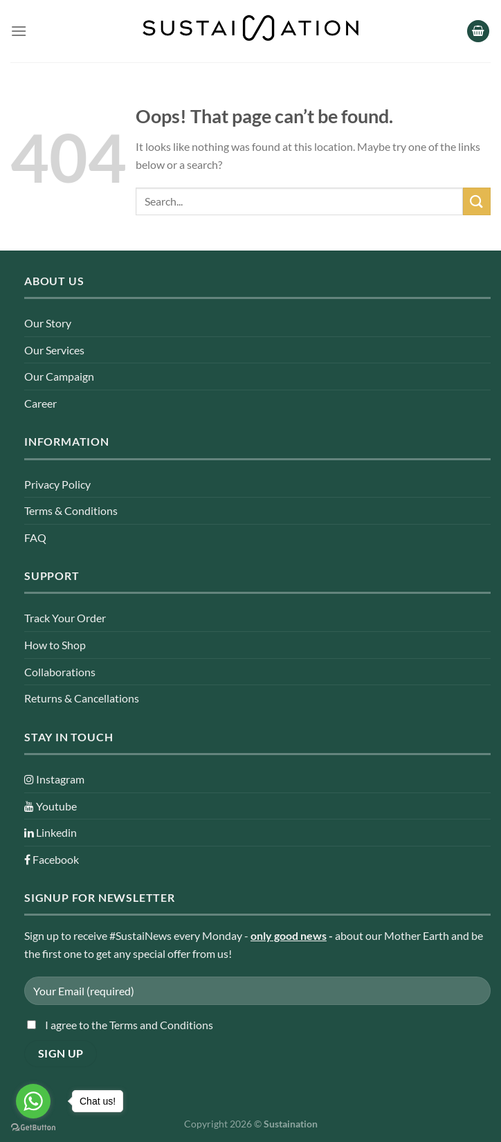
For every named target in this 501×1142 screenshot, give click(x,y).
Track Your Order (65, 617)
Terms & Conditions (71, 510)
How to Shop (55, 644)
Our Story (47, 322)
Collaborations (59, 671)
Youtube (50, 806)
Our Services (54, 349)
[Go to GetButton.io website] (33, 1127)
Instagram (54, 779)
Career (40, 403)
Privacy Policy (57, 484)
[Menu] (18, 31)
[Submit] (477, 201)
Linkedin (50, 832)
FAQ (35, 537)
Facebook (51, 859)
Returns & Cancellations (81, 698)
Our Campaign (59, 376)
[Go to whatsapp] (33, 1101)
